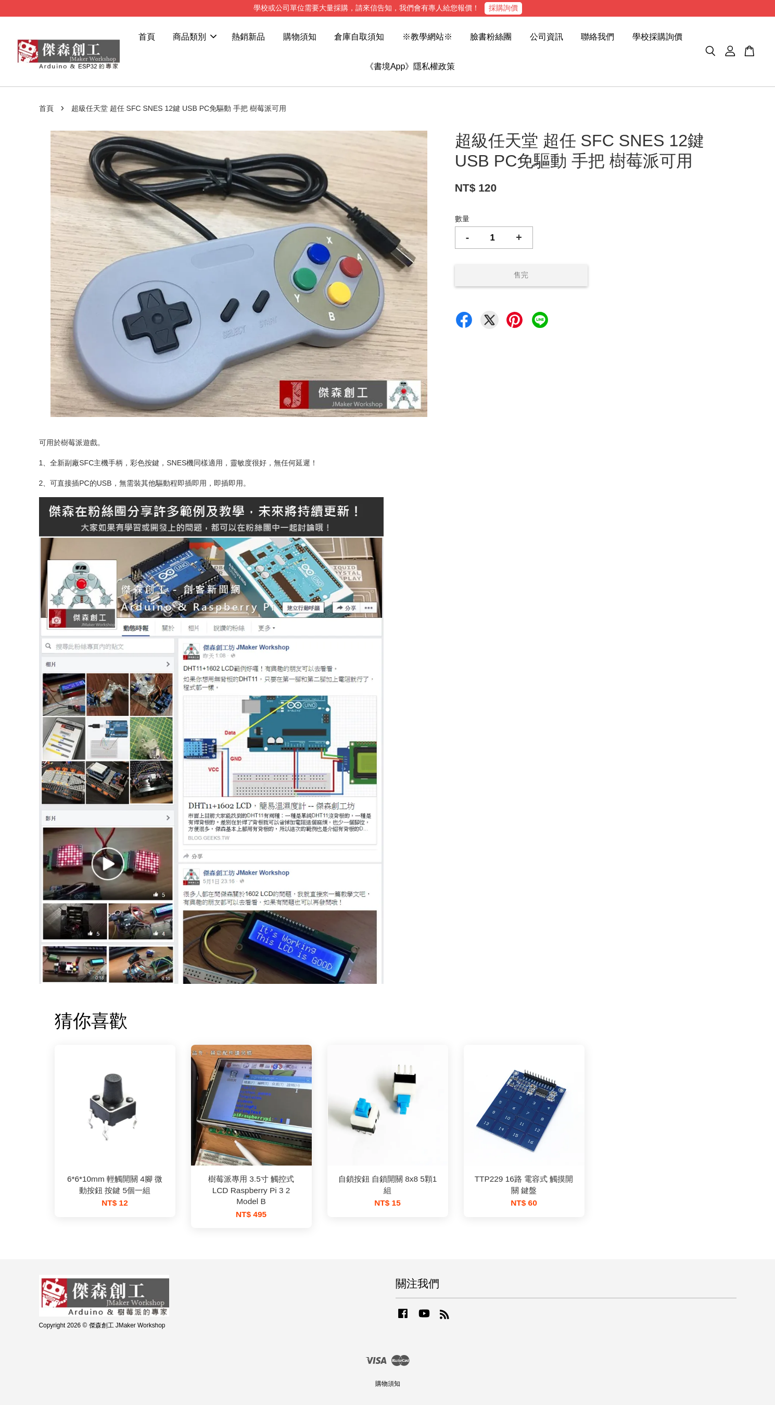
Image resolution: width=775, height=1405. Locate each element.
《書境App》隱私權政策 (410, 66)
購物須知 (299, 36)
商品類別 (195, 36)
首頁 (146, 36)
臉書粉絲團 (491, 36)
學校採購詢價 (657, 36)
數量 (462, 218)
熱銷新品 (248, 36)
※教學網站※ (427, 36)
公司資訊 (546, 36)
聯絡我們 (597, 36)
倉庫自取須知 (359, 36)
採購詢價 (503, 8)
